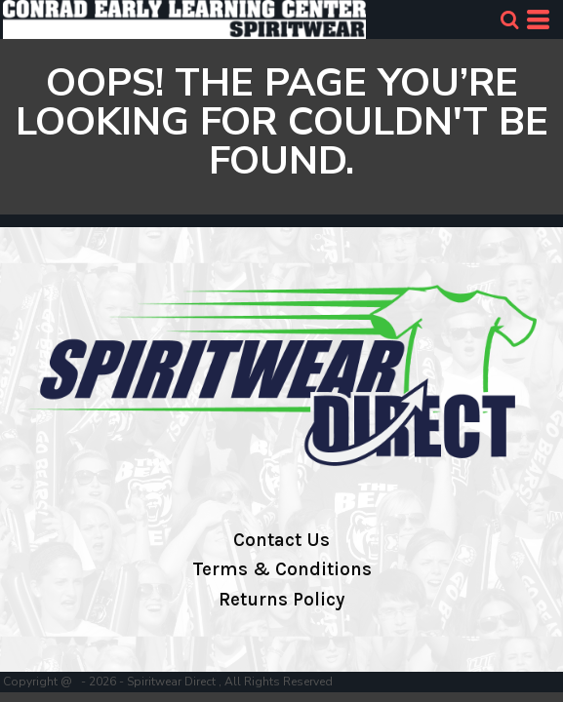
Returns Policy (281, 599)
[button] (509, 19)
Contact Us (281, 540)
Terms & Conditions (282, 569)
